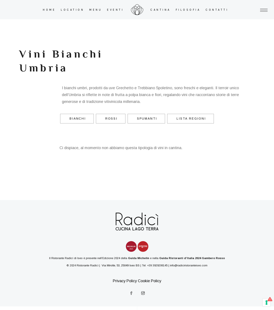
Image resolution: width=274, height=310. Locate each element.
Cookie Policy (149, 281)
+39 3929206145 (157, 265)
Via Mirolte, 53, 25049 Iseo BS (120, 265)
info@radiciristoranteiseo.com (188, 265)
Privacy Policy (125, 281)
